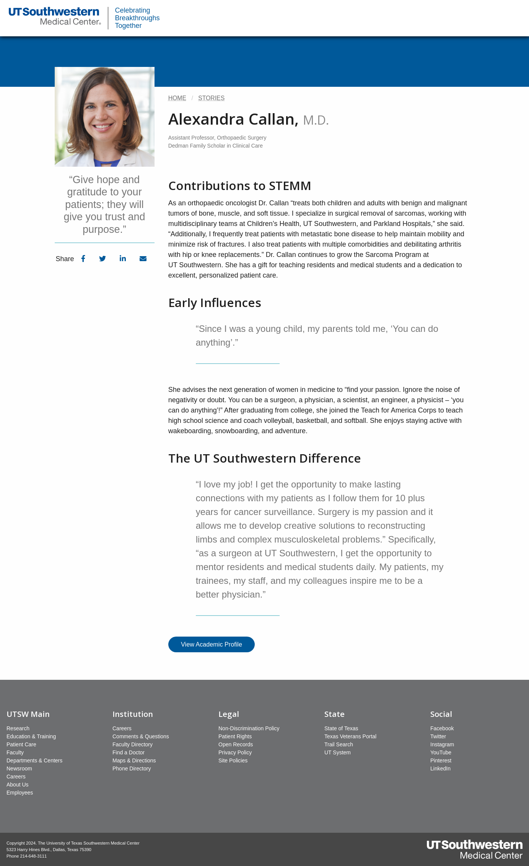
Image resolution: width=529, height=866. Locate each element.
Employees (20, 793)
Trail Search (338, 744)
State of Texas (341, 728)
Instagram (442, 744)
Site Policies (232, 760)
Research (18, 728)
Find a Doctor (128, 752)
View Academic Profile (211, 644)
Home (177, 98)
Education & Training (31, 736)
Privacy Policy (235, 752)
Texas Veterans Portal (350, 736)
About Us (18, 785)
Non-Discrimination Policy (249, 728)
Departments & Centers (34, 760)
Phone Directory (131, 768)
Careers (16, 776)
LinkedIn (440, 768)
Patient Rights (235, 736)
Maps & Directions (134, 760)
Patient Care (21, 744)
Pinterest (440, 760)
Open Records (235, 744)
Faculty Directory (132, 744)
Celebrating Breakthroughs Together (137, 17)
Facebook (442, 728)
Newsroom (19, 768)
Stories (211, 98)
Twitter (438, 736)
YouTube (440, 752)
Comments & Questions (140, 736)
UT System (337, 752)
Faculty (15, 752)
